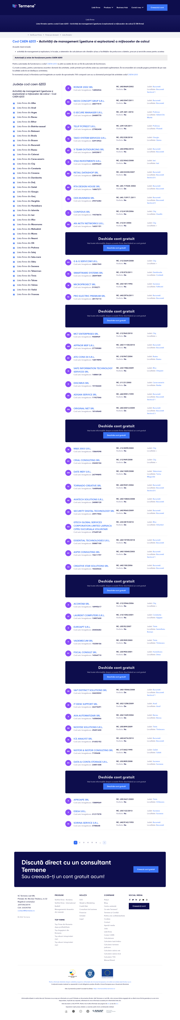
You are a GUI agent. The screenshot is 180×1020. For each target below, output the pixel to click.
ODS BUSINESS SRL (84, 198)
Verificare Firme (36, 35)
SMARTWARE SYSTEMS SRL (88, 272)
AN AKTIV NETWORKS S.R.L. (89, 223)
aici (108, 1004)
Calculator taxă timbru (112, 941)
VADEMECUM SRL (83, 640)
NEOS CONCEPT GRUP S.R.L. (89, 101)
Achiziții (82, 916)
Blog (106, 903)
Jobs (106, 929)
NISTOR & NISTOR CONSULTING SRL (93, 750)
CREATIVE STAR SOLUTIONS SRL (91, 566)
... (100, 842)
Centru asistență (110, 906)
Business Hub (122, 7)
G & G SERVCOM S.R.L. (86, 261)
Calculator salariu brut (112, 954)
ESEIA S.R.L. (80, 811)
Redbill (57, 906)
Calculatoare (109, 938)
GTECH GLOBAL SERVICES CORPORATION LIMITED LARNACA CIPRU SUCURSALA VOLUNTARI (93, 526)
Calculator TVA (109, 957)
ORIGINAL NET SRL (84, 408)
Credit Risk (83, 906)
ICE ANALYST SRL (83, 738)
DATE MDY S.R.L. (82, 471)
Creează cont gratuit (146, 869)
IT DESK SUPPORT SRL (85, 704)
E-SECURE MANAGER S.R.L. (88, 112)
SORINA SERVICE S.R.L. (86, 822)
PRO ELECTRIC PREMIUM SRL (89, 296)
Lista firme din (26, 103)
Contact (107, 922)
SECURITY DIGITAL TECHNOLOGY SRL (94, 511)
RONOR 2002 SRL (83, 87)
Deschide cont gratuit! (116, 248)
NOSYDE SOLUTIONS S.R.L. (88, 727)
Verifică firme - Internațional (65, 903)
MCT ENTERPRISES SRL (86, 333)
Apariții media (109, 925)
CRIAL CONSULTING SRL (87, 460)
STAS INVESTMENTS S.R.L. (87, 161)
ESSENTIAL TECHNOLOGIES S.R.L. (92, 540)
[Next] (104, 842)
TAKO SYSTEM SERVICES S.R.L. (90, 138)
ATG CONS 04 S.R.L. (84, 357)
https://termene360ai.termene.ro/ (104, 989)
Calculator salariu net (112, 951)
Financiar (82, 913)
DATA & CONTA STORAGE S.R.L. (91, 761)
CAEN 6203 (52, 64)
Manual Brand (109, 960)
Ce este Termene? (110, 909)
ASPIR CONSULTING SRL (87, 552)
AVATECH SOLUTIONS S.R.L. (89, 499)
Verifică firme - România (64, 900)
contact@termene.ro (26, 910)
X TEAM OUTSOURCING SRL (89, 149)
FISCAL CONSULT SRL (85, 652)
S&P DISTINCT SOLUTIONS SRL (90, 690)
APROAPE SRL (81, 799)
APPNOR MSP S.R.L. (84, 345)
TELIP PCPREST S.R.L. (85, 126)
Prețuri (106, 900)
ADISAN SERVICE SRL (85, 394)
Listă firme (96, 7)
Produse (108, 7)
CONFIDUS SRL (82, 211)
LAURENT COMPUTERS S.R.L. (89, 615)
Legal (81, 919)
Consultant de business (88, 909)
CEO (81, 900)
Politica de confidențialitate (114, 916)
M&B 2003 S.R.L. (82, 448)
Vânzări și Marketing (87, 903)
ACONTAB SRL (81, 603)
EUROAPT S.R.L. (82, 627)
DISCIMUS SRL (81, 383)
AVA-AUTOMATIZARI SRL (87, 715)
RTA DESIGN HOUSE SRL (87, 186)
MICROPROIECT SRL (85, 284)
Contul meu (137, 7)
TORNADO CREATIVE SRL (87, 485)
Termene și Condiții (111, 913)
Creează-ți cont (157, 7)
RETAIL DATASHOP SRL (86, 172)
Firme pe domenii (52, 35)
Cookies (107, 919)
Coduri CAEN (109, 935)
